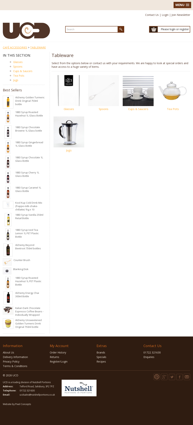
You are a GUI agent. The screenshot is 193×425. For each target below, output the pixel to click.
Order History (58, 352)
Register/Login (58, 361)
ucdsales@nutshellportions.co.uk (37, 394)
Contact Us (152, 15)
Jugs (15, 80)
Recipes (101, 361)
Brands (100, 352)
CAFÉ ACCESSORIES (15, 47)
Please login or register (175, 29)
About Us (8, 352)
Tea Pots (18, 75)
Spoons (17, 66)
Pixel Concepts (23, 404)
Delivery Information (15, 357)
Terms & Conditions (15, 366)
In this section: (17, 55)
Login (165, 15)
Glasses (18, 62)
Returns (54, 357)
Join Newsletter (181, 15)
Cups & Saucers (22, 71)
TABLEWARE (38, 47)
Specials (101, 357)
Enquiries (148, 357)
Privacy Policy (11, 361)
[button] (182, 5)
